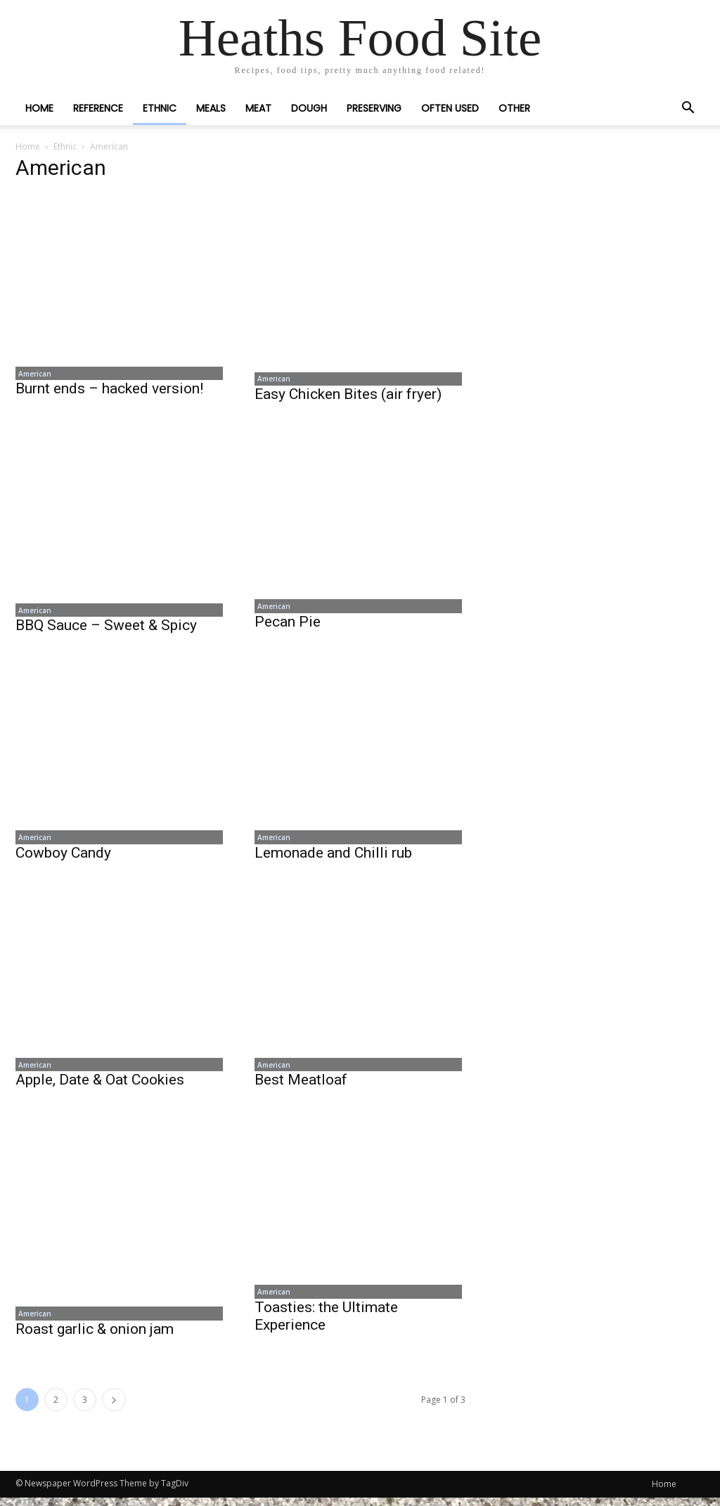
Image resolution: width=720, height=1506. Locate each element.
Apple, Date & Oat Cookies (99, 1086)
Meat (258, 108)
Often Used (450, 108)
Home (39, 108)
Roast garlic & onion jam (94, 1337)
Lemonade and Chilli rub (333, 857)
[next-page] (114, 1408)
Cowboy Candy (63, 857)
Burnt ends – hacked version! (109, 390)
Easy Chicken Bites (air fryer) (348, 396)
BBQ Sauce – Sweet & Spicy (106, 628)
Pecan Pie (288, 625)
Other (514, 108)
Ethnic (159, 108)
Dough (309, 108)
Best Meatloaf (301, 1086)
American (32, 374)
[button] (688, 109)
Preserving (374, 108)
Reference (98, 108)
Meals (211, 108)
